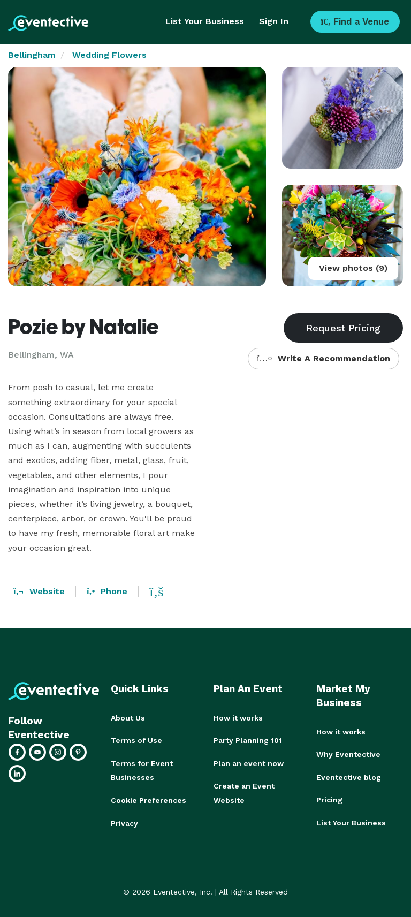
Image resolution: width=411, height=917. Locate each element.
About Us (128, 718)
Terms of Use (136, 740)
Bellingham (31, 55)
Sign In (273, 21)
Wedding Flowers (109, 55)
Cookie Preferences (148, 799)
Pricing (329, 799)
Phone (107, 591)
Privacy (124, 821)
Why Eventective (348, 754)
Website (39, 591)
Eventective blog (348, 776)
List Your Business (204, 21)
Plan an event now (249, 763)
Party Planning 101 (248, 740)
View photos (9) (353, 268)
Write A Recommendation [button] (323, 358)
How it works (238, 718)
